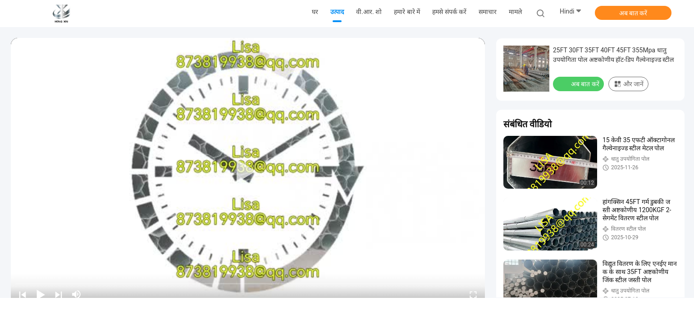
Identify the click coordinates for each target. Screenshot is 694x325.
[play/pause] (41, 294)
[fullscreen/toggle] (473, 294)
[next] (59, 294)
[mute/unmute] (77, 294)
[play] (248, 171)
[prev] (23, 294)
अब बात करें (633, 13)
